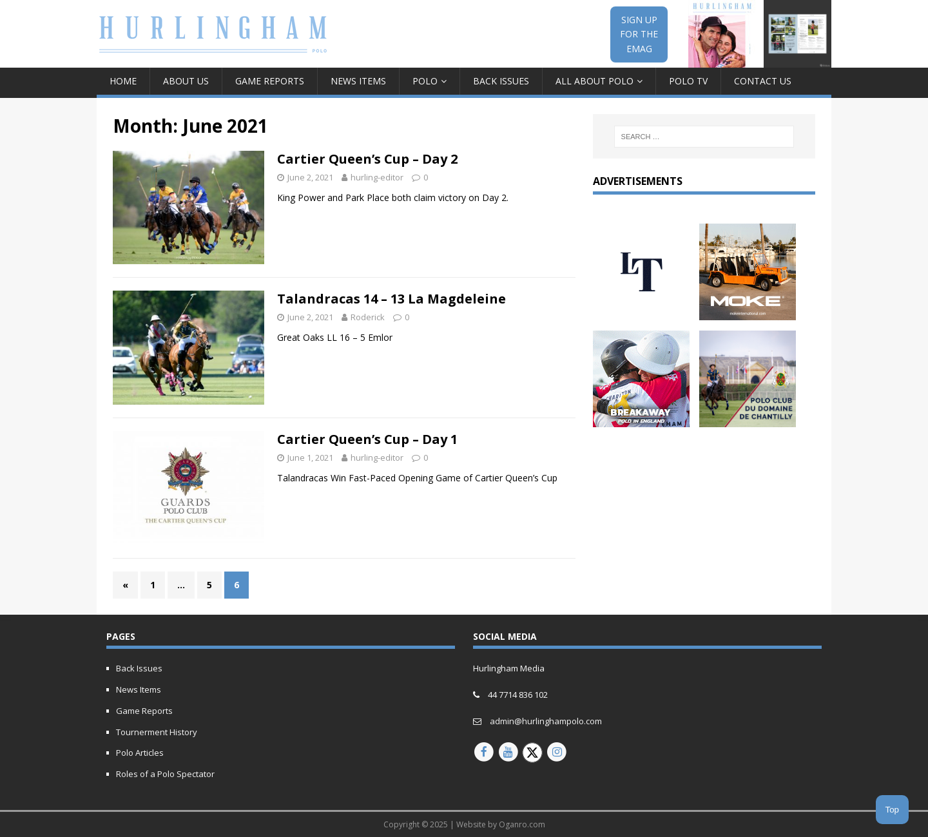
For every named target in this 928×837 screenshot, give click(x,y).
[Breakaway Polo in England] (641, 420)
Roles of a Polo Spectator (165, 774)
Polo (425, 81)
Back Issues (501, 81)
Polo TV (688, 81)
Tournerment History (156, 732)
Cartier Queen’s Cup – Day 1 (367, 439)
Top (892, 809)
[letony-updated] (641, 312)
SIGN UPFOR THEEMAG (639, 34)
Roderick (368, 317)
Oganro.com (522, 824)
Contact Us (762, 81)
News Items (358, 81)
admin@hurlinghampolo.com (546, 721)
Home (123, 81)
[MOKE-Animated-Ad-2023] (747, 312)
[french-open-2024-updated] (747, 420)
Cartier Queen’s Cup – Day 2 (367, 159)
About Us (186, 81)
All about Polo (594, 81)
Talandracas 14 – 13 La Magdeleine (391, 298)
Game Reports (269, 81)
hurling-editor (377, 177)
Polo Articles (140, 752)
